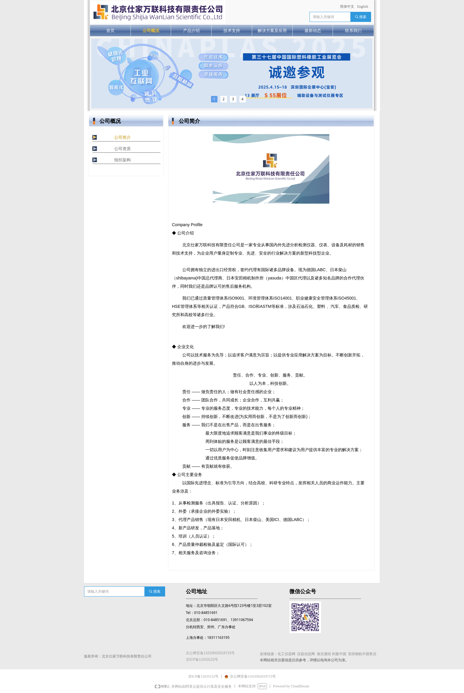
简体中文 (347, 6)
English (362, 6)
